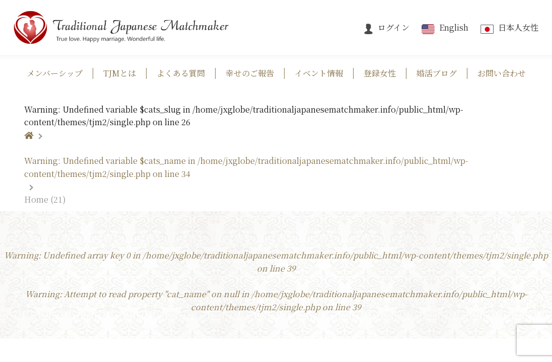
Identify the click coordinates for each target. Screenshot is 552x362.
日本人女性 (508, 27)
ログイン (385, 27)
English (444, 27)
